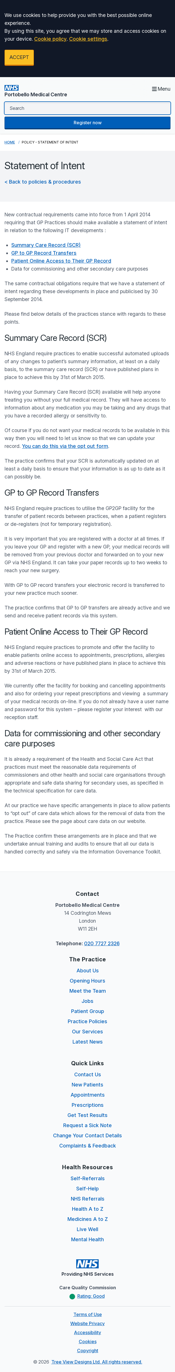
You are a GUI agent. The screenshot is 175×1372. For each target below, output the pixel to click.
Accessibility (87, 1332)
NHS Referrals (87, 1199)
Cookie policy (50, 39)
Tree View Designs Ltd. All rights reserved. (96, 1362)
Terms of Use (87, 1314)
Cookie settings (88, 39)
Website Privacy (87, 1323)
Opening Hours (87, 981)
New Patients (87, 1085)
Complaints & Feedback (87, 1146)
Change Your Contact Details (87, 1135)
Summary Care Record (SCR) (46, 245)
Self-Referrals (88, 1178)
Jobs (87, 1001)
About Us (87, 971)
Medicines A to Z (87, 1219)
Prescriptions (88, 1105)
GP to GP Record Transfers (43, 253)
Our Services (87, 1032)
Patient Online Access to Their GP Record (61, 261)
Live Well (87, 1229)
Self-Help (87, 1189)
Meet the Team (87, 991)
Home (10, 142)
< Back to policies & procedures (43, 182)
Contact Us (87, 1074)
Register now (88, 122)
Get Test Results (87, 1115)
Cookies (88, 1341)
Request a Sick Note (87, 1125)
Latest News (88, 1042)
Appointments (88, 1095)
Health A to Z (87, 1209)
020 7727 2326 (102, 943)
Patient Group (87, 1011)
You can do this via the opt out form (65, 446)
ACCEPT (19, 57)
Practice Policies (87, 1021)
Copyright (87, 1350)
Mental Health (87, 1239)
